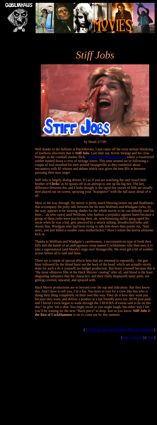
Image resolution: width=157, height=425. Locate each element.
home (150, 337)
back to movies (132, 337)
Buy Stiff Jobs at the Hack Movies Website (119, 330)
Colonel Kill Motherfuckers (106, 157)
